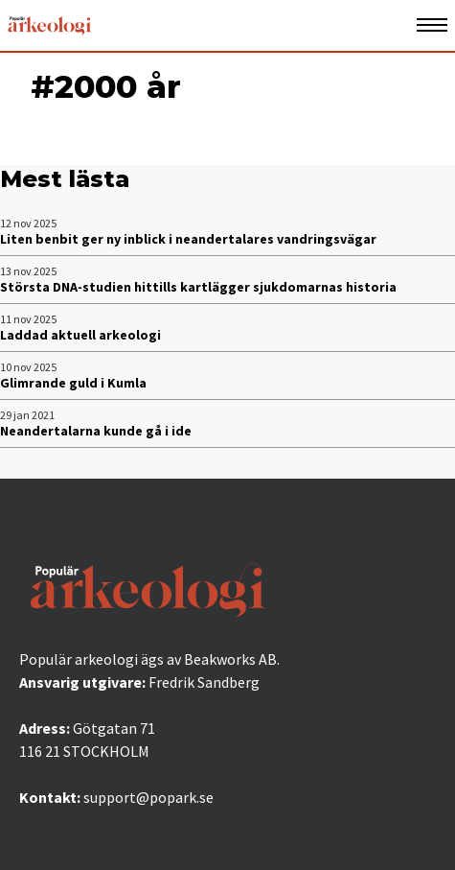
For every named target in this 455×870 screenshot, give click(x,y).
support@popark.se (148, 797)
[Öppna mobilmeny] (432, 25)
